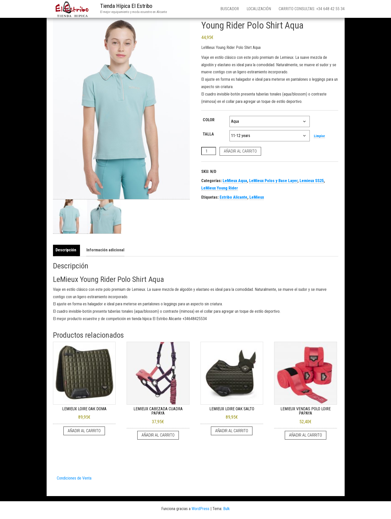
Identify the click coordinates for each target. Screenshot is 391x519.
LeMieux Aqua (235, 180)
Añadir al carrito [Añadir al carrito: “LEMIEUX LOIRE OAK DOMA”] (84, 430)
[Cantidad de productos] (208, 151)
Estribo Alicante (233, 197)
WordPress (200, 508)
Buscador (229, 8)
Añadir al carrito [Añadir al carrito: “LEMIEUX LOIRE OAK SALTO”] (231, 430)
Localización (259, 8)
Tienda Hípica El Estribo (126, 6)
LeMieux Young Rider (219, 188)
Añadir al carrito (240, 151)
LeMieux (256, 197)
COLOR (208, 119)
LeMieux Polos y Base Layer (273, 180)
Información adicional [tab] (105, 250)
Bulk (226, 508)
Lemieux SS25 (312, 180)
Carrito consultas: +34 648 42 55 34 (312, 8)
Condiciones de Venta (74, 478)
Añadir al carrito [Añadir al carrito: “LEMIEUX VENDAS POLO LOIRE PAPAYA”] (305, 435)
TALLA (208, 134)
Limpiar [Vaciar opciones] (319, 136)
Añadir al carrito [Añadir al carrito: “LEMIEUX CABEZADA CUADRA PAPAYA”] (158, 435)
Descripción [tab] (66, 250)
